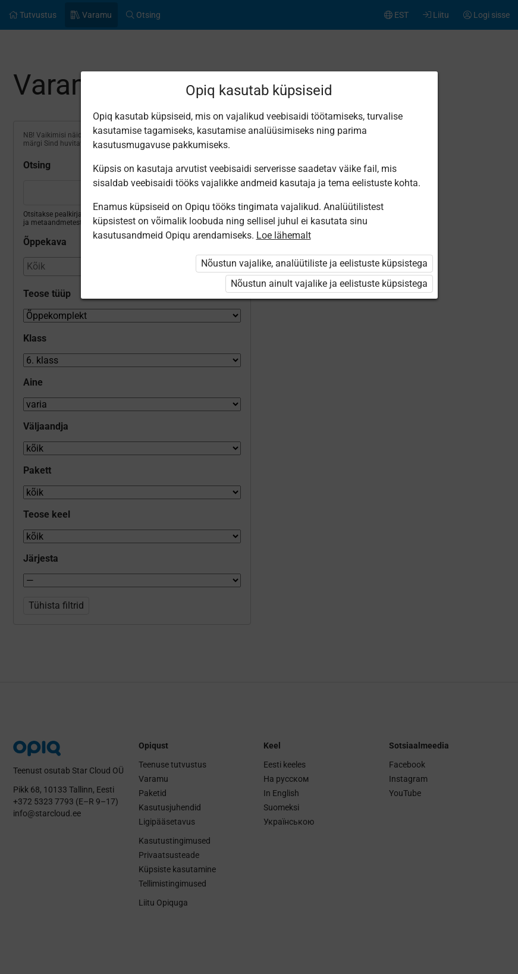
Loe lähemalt (283, 235)
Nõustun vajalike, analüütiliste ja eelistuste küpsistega (314, 263)
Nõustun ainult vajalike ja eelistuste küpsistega (329, 283)
